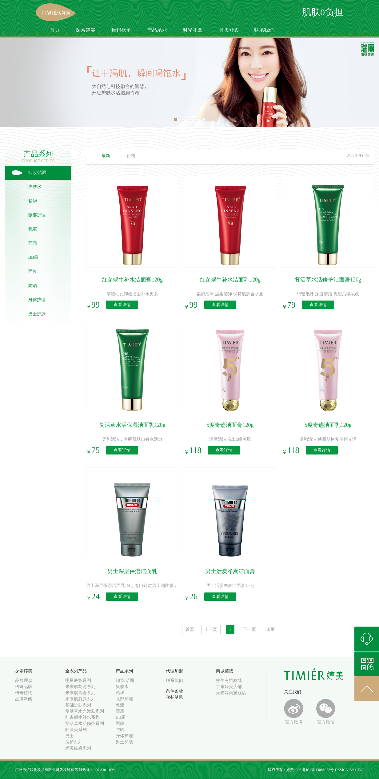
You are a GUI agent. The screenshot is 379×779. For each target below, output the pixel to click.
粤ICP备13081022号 (318, 770)
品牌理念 (23, 680)
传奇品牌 (23, 686)
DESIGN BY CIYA (349, 770)
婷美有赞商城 (229, 680)
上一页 (210, 629)
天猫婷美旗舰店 (231, 692)
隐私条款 (174, 696)
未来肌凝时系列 (80, 686)
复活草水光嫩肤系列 (84, 711)
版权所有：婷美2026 (285, 770)
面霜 (32, 243)
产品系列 (157, 30)
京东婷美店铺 (229, 686)
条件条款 (174, 691)
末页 (270, 629)
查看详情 (122, 304)
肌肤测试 (228, 30)
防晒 (32, 285)
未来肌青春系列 (80, 692)
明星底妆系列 (78, 680)
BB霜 (33, 257)
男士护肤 (37, 314)
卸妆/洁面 (37, 172)
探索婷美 (85, 30)
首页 (55, 30)
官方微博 (293, 711)
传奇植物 (23, 692)
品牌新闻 (23, 699)
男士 (69, 736)
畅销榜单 (121, 30)
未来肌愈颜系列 (80, 699)
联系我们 (264, 30)
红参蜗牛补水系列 (82, 717)
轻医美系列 (76, 729)
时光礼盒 (192, 30)
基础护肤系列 (78, 705)
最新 (106, 155)
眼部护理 (37, 215)
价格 (131, 155)
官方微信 (326, 711)
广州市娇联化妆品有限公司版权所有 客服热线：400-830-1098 (64, 770)
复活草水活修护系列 (84, 723)
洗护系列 (73, 742)
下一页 (249, 629)
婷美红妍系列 (78, 748)
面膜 (32, 271)
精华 (32, 201)
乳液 (32, 229)
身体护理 (37, 299)
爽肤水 (34, 186)
